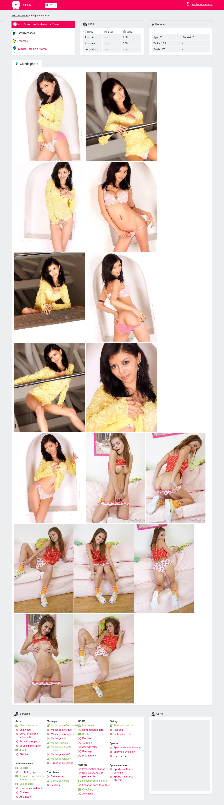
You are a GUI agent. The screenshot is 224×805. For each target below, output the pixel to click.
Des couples (26, 783)
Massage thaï (58, 738)
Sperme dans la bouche (127, 747)
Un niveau (25, 729)
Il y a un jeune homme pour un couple (31, 778)
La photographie (28, 772)
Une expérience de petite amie (92, 774)
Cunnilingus (89, 789)
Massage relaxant (61, 758)
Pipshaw (24, 792)
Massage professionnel (64, 725)
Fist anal (119, 729)
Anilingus (87, 793)
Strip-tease (57, 776)
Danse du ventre (60, 780)
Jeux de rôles (90, 747)
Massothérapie (59, 742)
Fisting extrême (122, 734)
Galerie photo (26, 64)
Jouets (23, 750)
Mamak (20, 41)
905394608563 (26, 33)
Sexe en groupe (28, 741)
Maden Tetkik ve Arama (30, 48)
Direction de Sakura (62, 763)
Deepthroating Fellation (95, 780)
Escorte (23, 767)
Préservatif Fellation (93, 769)
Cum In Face (121, 756)
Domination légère (92, 729)
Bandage (87, 751)
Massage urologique (62, 734)
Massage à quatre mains (61, 748)
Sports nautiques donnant (123, 771)
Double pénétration (30, 745)
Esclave (86, 738)
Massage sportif (60, 754)
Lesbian (55, 785)
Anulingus (25, 796)
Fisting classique (123, 725)
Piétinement (89, 755)
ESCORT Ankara (20, 15)
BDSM (85, 734)
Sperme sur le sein (124, 751)
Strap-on (87, 742)
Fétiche (23, 754)
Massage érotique (61, 729)
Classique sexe (28, 725)
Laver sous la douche (31, 788)
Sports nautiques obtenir (123, 778)
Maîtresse (88, 725)
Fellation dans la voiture (96, 785)
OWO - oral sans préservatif (28, 735)
